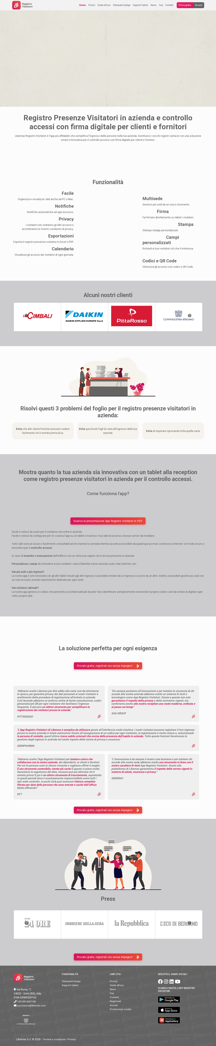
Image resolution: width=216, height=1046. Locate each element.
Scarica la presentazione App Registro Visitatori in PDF (108, 520)
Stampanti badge (121, 5)
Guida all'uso (104, 5)
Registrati (115, 1001)
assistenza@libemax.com (31, 1005)
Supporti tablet (140, 5)
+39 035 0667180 (26, 1001)
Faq (161, 5)
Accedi (198, 5)
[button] (26, 315)
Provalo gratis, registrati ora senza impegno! (108, 665)
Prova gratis (185, 5)
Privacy (71, 1039)
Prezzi (91, 5)
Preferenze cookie (120, 1009)
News (153, 5)
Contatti (169, 5)
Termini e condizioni (54, 1039)
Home (82, 5)
